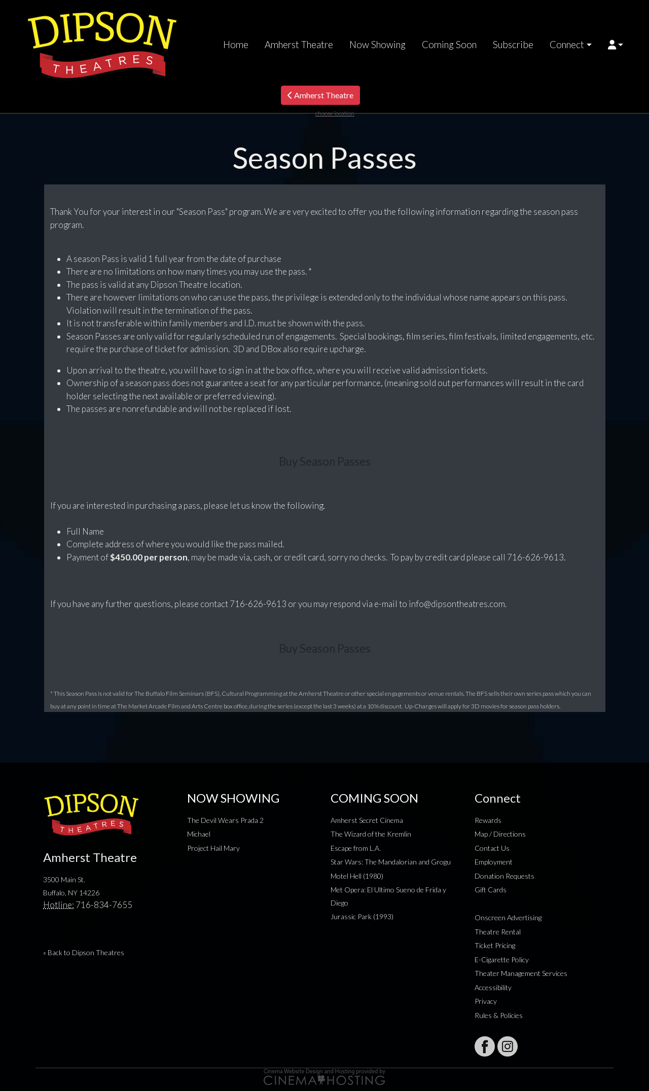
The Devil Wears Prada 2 (225, 820)
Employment (494, 861)
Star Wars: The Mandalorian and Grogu (391, 861)
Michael (198, 834)
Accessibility (493, 987)
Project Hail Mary (213, 848)
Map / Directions (500, 834)
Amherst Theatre (299, 44)
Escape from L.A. (356, 848)
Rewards (488, 820)
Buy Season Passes (325, 461)
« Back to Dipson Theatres (83, 952)
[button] (616, 44)
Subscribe (513, 44)
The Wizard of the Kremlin (371, 834)
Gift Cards (491, 889)
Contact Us (492, 848)
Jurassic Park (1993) (362, 916)
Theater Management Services (521, 973)
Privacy (486, 1001)
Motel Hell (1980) (357, 876)
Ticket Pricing (495, 945)
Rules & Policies (499, 1015)
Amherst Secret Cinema (367, 820)
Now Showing (377, 44)
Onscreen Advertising (508, 917)
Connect (567, 44)
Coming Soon (449, 44)
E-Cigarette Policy (502, 959)
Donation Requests (504, 876)
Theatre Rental (498, 931)
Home (235, 44)
